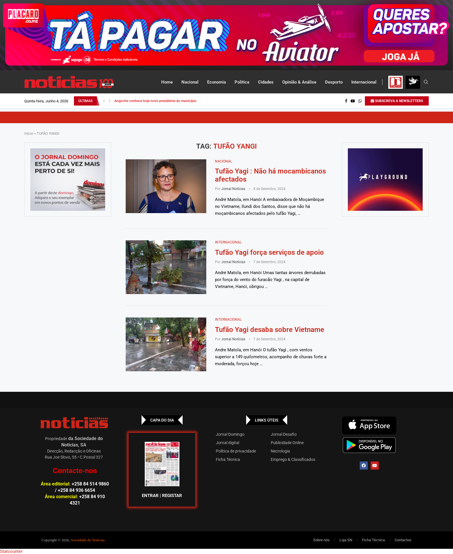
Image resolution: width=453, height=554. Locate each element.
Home (167, 82)
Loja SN (345, 540)
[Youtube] (352, 101)
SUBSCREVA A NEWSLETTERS (397, 101)
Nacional (189, 82)
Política (242, 82)
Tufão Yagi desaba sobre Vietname (269, 330)
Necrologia (280, 451)
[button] (104, 101)
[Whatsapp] (360, 101)
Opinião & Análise (299, 82)
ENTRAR (150, 495)
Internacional (363, 82)
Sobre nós (321, 540)
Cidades (266, 82)
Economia (216, 82)
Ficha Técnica (228, 459)
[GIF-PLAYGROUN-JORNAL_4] (385, 179)
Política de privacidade (236, 451)
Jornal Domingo (230, 434)
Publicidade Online (287, 443)
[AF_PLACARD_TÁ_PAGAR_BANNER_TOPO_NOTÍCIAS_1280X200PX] (226, 35)
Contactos (403, 540)
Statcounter (11, 551)
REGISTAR (172, 495)
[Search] (426, 82)
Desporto (334, 82)
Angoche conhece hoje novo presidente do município (155, 101)
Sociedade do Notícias (88, 540)
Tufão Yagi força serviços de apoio (269, 252)
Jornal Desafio (284, 434)
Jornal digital (227, 443)
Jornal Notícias (233, 189)
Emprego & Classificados (293, 459)
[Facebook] (346, 101)
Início (28, 133)
